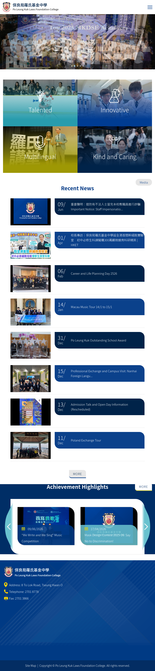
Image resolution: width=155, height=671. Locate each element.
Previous (8, 526)
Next (146, 526)
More (77, 474)
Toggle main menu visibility (150, 6)
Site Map (30, 666)
